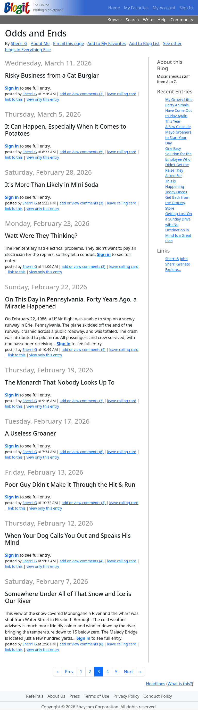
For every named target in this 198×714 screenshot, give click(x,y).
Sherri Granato (177, 264)
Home (114, 8)
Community (182, 20)
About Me (40, 43)
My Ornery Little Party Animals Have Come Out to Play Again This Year (179, 110)
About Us (56, 696)
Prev (69, 671)
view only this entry (42, 99)
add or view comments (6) (82, 451)
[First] (57, 671)
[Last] (140, 671)
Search (132, 20)
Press (74, 696)
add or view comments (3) (82, 93)
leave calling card (121, 93)
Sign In (186, 8)
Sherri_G (19, 43)
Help (162, 20)
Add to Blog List (144, 43)
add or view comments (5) (82, 151)
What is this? (180, 684)
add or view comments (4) (84, 349)
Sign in (12, 88)
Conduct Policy (157, 696)
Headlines (155, 684)
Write (148, 20)
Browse (115, 20)
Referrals (34, 696)
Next (128, 671)
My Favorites (136, 8)
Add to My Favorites (106, 43)
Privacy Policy (126, 696)
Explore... (173, 269)
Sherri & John (176, 258)
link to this (13, 99)
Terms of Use (96, 696)
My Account (164, 8)
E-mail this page (68, 43)
